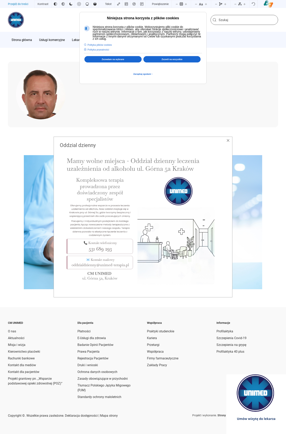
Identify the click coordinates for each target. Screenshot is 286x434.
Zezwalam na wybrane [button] (113, 59)
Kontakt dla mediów (22, 365)
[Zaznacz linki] (119, 4)
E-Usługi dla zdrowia (91, 338)
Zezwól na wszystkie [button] (172, 59)
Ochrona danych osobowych (97, 372)
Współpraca (155, 351)
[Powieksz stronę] (186, 4)
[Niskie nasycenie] (87, 4)
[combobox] (244, 20)
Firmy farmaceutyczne (162, 358)
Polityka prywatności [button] (98, 49)
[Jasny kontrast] (79, 4)
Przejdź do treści (18, 4)
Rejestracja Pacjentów (92, 358)
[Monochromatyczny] (63, 4)
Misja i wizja (16, 345)
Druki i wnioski (87, 365)
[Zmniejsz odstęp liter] (235, 4)
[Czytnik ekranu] (134, 4)
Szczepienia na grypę (231, 345)
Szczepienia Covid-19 (231, 338)
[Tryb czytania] (142, 4)
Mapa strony (108, 415)
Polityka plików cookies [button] (100, 45)
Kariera (152, 338)
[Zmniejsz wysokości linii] (216, 4)
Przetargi (153, 345)
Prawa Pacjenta (88, 351)
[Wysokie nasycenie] (95, 4)
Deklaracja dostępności (81, 415)
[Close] (228, 140)
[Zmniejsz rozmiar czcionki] (196, 4)
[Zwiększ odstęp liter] (244, 4)
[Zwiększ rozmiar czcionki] (206, 4)
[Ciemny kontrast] (71, 4)
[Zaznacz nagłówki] (126, 4)
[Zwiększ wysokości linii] (225, 4)
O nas (12, 331)
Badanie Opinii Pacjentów (95, 345)
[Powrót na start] (16, 20)
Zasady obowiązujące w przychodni (102, 378)
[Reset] (253, 4)
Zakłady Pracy (157, 365)
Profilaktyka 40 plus (230, 351)
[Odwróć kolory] (55, 4)
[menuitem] (22, 40)
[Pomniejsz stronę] (177, 4)
